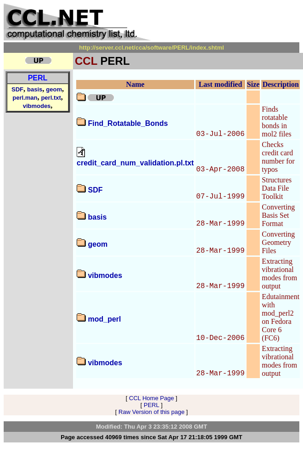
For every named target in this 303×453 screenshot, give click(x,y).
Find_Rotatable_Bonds (128, 123)
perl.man (24, 97)
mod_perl (104, 319)
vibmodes (37, 105)
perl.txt (51, 97)
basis (34, 89)
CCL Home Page (151, 398)
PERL (38, 78)
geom (54, 89)
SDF (17, 89)
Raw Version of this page (151, 411)
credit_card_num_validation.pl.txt (135, 163)
